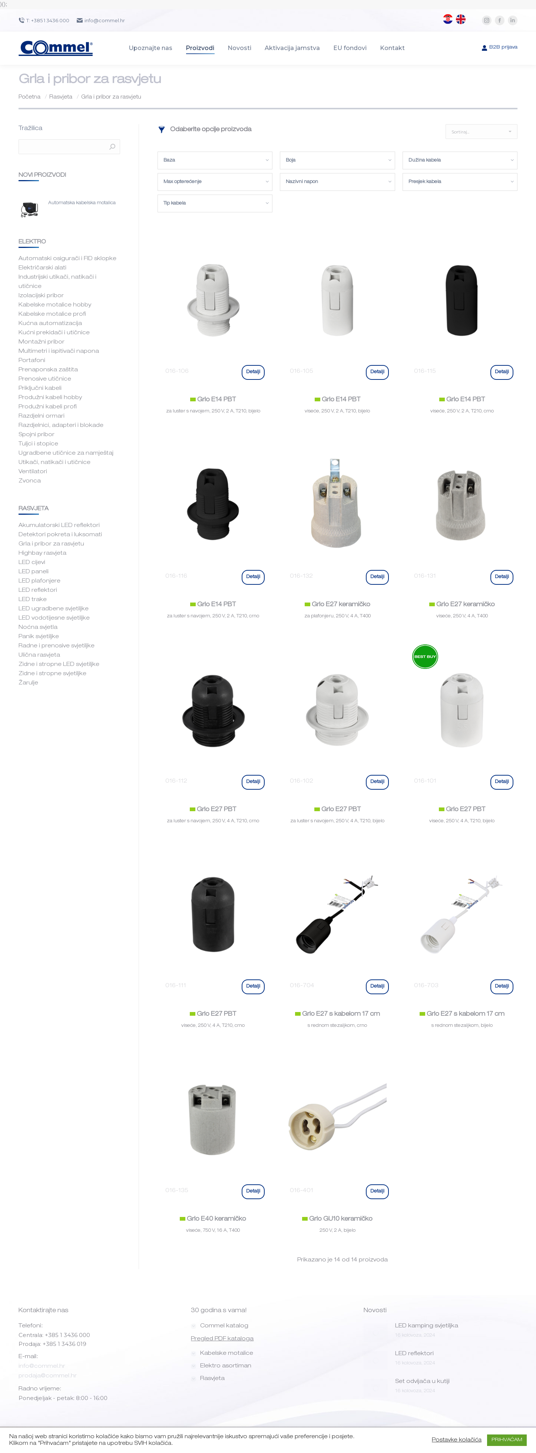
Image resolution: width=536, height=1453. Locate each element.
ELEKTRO (31, 242)
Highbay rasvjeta (42, 553)
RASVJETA (34, 509)
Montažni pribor (41, 342)
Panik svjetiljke (39, 637)
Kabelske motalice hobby (55, 305)
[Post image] (376, 1332)
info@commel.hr (42, 1366)
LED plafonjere (39, 581)
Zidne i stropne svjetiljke (52, 674)
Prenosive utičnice (45, 379)
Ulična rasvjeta (39, 655)
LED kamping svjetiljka (426, 1326)
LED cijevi (32, 562)
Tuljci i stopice (38, 444)
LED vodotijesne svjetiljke (54, 618)
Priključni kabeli (40, 388)
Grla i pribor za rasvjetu (51, 544)
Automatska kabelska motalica (82, 203)
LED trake (33, 600)
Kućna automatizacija (50, 323)
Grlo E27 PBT (213, 810)
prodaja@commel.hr (48, 1376)
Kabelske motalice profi (52, 314)
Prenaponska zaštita (48, 370)
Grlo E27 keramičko (337, 605)
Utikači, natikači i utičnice (54, 462)
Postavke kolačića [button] (457, 1440)
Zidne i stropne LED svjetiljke (59, 664)
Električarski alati (42, 268)
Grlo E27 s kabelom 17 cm (337, 1015)
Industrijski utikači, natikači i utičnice (57, 282)
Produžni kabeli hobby (50, 398)
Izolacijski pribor (41, 296)
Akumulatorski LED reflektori (59, 525)
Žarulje (28, 683)
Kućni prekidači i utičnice (54, 333)
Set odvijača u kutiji (422, 1381)
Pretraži (112, 146)
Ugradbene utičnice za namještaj (66, 453)
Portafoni (32, 361)
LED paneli (34, 572)
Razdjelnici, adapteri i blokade (61, 425)
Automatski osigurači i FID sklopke (67, 259)
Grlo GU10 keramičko (337, 1220)
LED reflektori (38, 590)
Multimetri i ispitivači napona (59, 351)
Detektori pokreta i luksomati (60, 535)
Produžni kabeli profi (48, 407)
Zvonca (30, 481)
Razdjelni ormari (41, 416)
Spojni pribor (36, 435)
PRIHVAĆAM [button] (507, 1440)
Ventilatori (33, 472)
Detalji (253, 372)
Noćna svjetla (38, 627)
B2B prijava (499, 48)
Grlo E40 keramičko (213, 1220)
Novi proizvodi (42, 175)
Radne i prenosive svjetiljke (57, 646)
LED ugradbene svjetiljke (54, 609)
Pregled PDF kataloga (222, 1339)
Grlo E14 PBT (213, 400)
